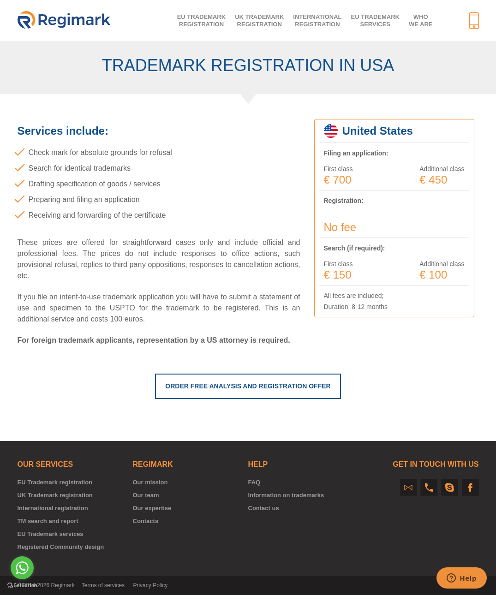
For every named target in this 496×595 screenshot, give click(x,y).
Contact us (263, 508)
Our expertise (152, 508)
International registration (53, 508)
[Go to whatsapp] (22, 567)
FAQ (254, 482)
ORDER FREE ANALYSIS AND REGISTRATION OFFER (247, 386)
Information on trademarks (286, 495)
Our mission (150, 482)
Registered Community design (61, 546)
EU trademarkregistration (201, 20)
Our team (146, 495)
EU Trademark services (375, 20)
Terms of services (103, 585)
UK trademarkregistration (259, 20)
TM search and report (48, 521)
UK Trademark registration (55, 495)
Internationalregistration (317, 20)
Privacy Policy (150, 585)
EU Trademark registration (55, 482)
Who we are (421, 20)
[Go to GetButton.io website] (22, 586)
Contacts (146, 521)
